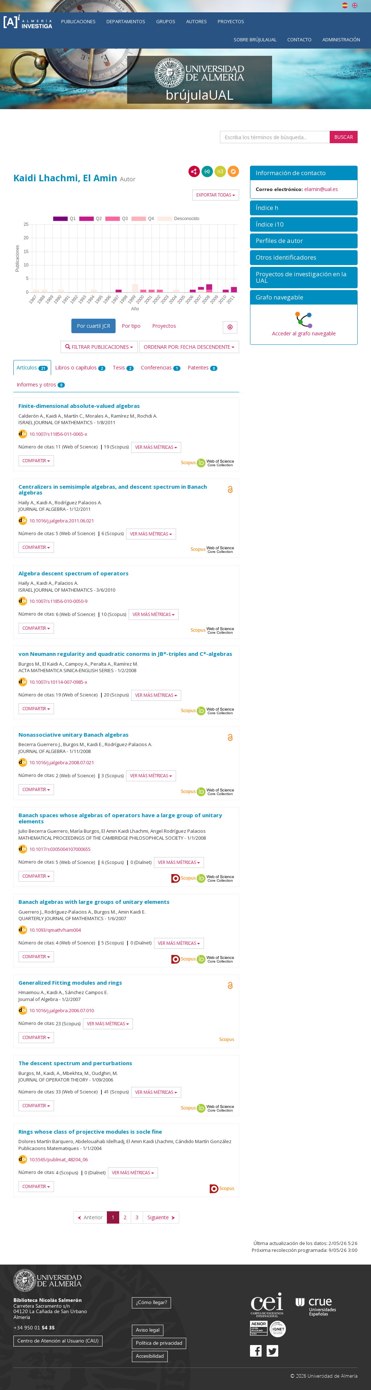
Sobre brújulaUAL (255, 39)
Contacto (299, 39)
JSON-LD (207, 171)
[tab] (303, 173)
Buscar (343, 136)
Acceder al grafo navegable (304, 333)
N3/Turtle (220, 171)
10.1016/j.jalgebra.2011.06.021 (61, 520)
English (355, 5)
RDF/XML (194, 171)
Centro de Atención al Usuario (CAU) (58, 1340)
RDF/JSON (233, 171)
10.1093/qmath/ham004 (55, 930)
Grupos (165, 21)
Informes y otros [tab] (41, 384)
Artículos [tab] (32, 367)
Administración (341, 39)
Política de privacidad (159, 1342)
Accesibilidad (150, 1355)
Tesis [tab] (123, 367)
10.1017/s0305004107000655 (60, 849)
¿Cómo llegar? (151, 1302)
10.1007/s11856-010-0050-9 (58, 601)
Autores (196, 21)
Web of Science (220, 463)
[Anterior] (90, 1217)
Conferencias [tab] (160, 367)
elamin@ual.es (321, 189)
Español (345, 5)
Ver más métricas (156, 447)
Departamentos (126, 21)
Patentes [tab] (202, 367)
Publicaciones (78, 21)
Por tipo (131, 325)
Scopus (188, 463)
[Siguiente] (161, 1217)
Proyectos (231, 21)
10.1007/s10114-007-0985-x (58, 682)
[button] (303, 173)
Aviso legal (147, 1329)
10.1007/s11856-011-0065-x (58, 434)
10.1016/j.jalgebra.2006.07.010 (61, 1010)
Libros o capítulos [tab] (80, 367)
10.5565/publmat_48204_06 (58, 1159)
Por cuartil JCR (93, 325)
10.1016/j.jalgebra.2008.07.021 (61, 762)
